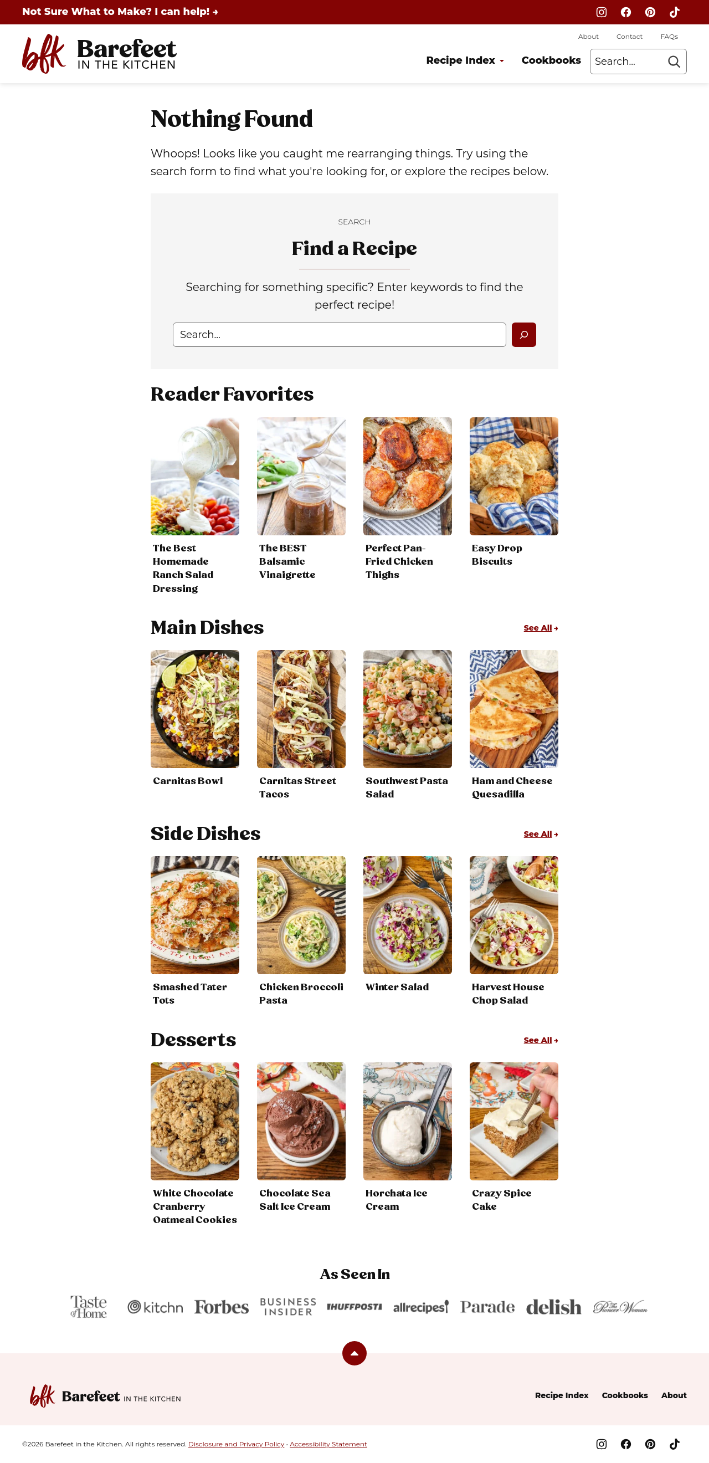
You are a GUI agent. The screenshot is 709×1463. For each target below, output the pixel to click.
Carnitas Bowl (188, 781)
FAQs (669, 36)
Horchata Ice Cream (397, 1200)
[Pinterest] (650, 12)
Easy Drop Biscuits (497, 555)
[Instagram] (601, 12)
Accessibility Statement (328, 1444)
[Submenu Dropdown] (502, 61)
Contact (629, 36)
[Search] (674, 61)
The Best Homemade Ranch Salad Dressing (183, 569)
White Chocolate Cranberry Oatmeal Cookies (195, 1207)
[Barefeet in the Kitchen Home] (99, 54)
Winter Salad (397, 987)
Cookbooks (551, 60)
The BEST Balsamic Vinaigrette (287, 562)
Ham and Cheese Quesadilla (512, 788)
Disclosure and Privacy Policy (236, 1444)
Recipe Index (460, 60)
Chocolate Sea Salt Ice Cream (295, 1200)
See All (538, 628)
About (588, 36)
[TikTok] (674, 12)
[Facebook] (626, 12)
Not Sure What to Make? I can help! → (120, 12)
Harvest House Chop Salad (508, 994)
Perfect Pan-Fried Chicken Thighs (399, 562)
